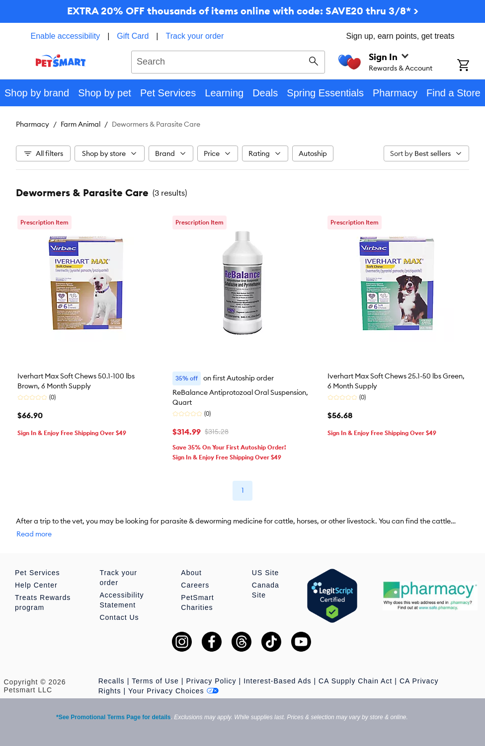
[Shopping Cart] (471, 66)
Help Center (36, 585)
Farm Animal (80, 124)
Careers (195, 585)
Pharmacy (32, 124)
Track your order (195, 36)
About (191, 573)
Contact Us (119, 617)
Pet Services (37, 573)
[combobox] (228, 61)
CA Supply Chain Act (355, 681)
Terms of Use (155, 681)
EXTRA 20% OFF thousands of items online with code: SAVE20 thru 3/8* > (242, 10)
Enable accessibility (65, 36)
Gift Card (133, 36)
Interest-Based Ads (277, 681)
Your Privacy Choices (173, 691)
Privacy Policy (211, 681)
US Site (265, 573)
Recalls (111, 681)
